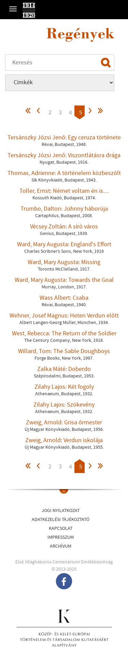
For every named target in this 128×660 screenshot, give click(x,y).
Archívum (60, 546)
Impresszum (60, 537)
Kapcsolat (60, 528)
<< (28, 112)
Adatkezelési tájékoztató (60, 519)
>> (100, 112)
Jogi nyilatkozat (61, 511)
